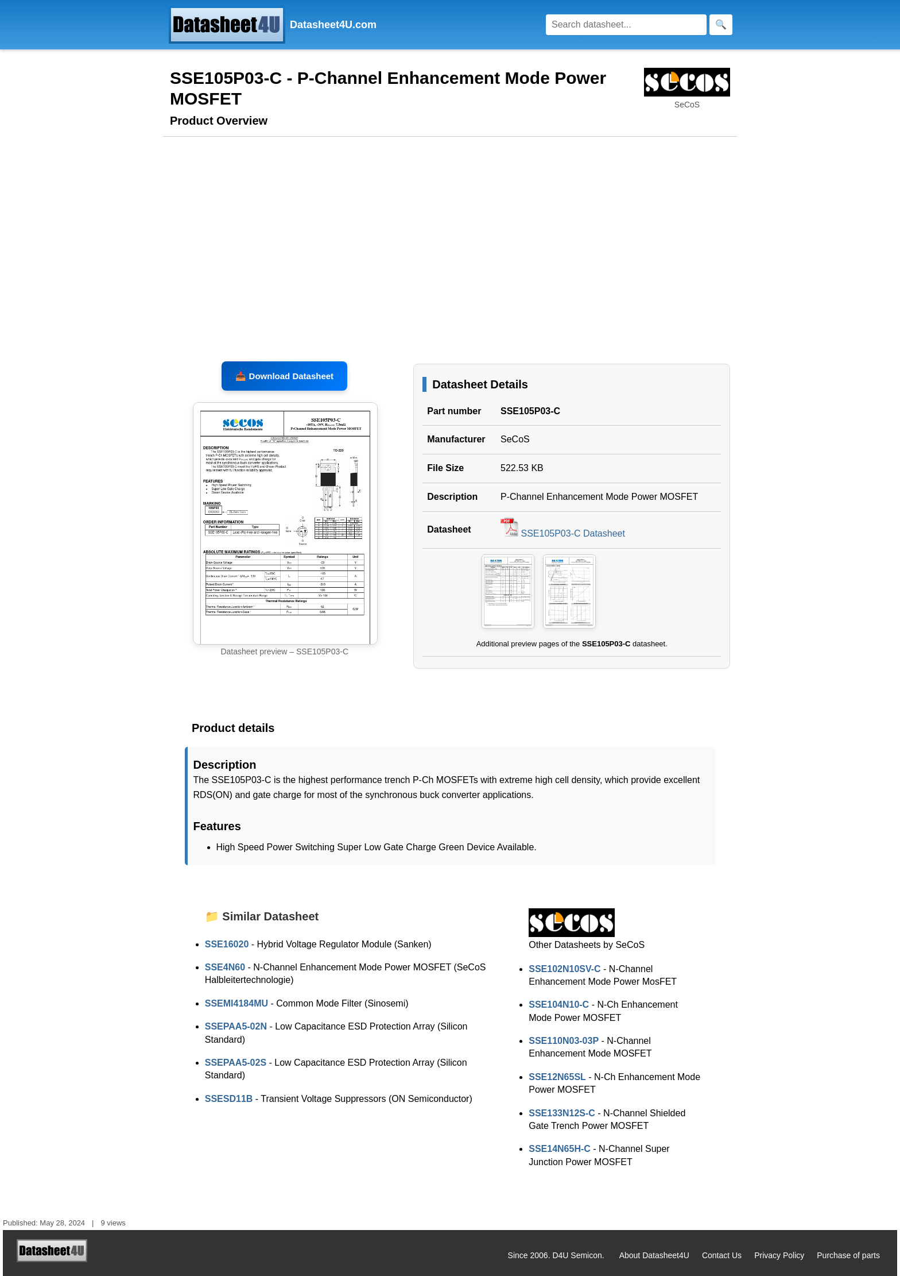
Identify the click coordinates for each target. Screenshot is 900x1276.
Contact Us (722, 1255)
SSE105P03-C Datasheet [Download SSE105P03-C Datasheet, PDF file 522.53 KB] (563, 533)
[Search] (626, 24)
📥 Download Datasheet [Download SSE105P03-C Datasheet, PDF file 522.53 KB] (284, 376)
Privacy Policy (779, 1255)
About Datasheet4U (654, 1255)
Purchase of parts (848, 1255)
